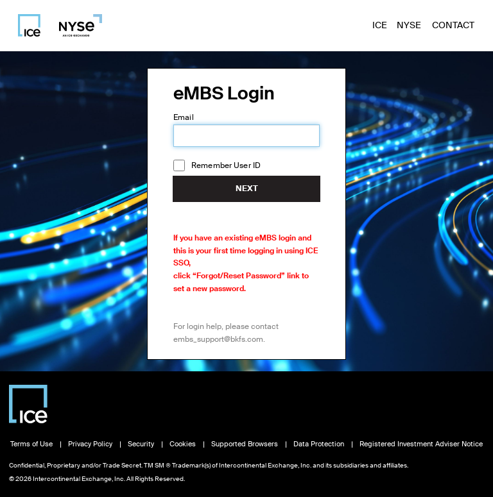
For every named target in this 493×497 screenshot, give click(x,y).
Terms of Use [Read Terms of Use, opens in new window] (31, 444)
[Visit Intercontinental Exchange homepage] (28, 404)
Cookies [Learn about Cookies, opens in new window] (182, 444)
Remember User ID (226, 165)
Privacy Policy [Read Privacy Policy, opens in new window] (90, 444)
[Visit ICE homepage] (29, 25)
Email (183, 117)
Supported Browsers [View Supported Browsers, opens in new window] (244, 444)
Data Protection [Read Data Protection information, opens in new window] (318, 444)
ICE (379, 25)
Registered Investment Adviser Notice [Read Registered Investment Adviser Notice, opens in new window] (421, 444)
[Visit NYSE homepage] (75, 25)
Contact (453, 25)
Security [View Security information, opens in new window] (141, 444)
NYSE (409, 25)
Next (247, 188)
